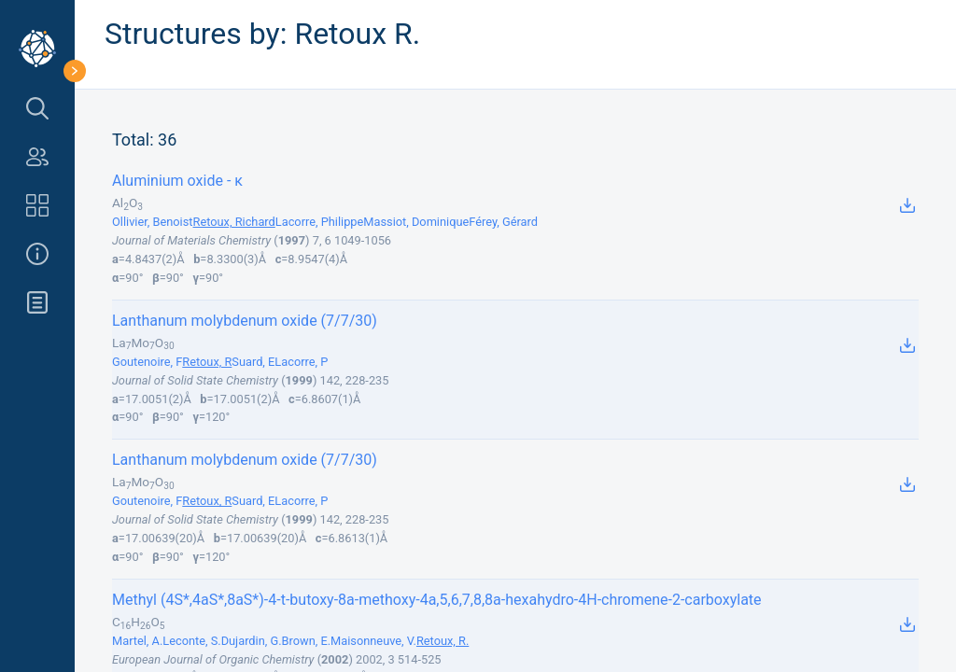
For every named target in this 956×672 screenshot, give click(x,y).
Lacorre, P (301, 362)
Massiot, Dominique (416, 222)
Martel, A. (137, 641)
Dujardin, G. (251, 641)
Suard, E (253, 362)
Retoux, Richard (234, 222)
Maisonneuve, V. (373, 641)
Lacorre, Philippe (319, 222)
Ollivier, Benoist (152, 222)
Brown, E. (306, 641)
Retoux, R (207, 362)
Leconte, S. (191, 641)
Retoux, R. (442, 641)
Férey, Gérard (503, 222)
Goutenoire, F (147, 362)
